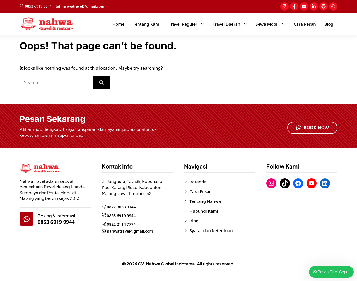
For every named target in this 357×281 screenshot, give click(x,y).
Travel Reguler (189, 24)
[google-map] (26, 219)
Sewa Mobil (273, 24)
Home (118, 24)
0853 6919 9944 (38, 6)
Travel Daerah (232, 24)
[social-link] (284, 6)
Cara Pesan (305, 24)
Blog (328, 24)
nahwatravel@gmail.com (82, 6)
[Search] (101, 82)
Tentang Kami (146, 24)
